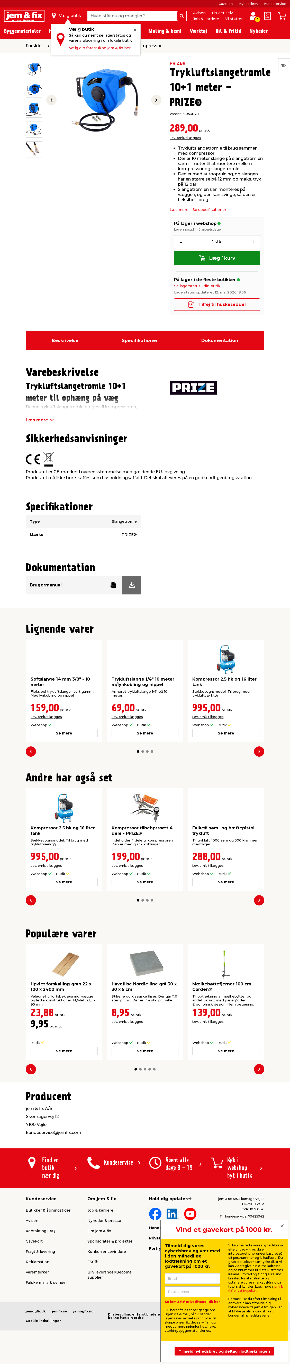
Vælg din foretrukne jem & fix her (100, 48)
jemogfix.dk (36, 1311)
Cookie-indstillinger (43, 1320)
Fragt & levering (40, 1251)
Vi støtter (234, 19)
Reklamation (37, 1262)
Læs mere (179, 209)
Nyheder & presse (104, 1220)
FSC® (92, 1262)
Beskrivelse (65, 340)
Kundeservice (275, 3)
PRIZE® (178, 63)
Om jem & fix (99, 1231)
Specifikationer (140, 340)
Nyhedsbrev (248, 3)
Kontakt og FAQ (40, 1231)
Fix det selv (222, 13)
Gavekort (226, 3)
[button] (138, 751)
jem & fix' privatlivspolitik (255, 1289)
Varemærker (37, 1272)
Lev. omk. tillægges (185, 138)
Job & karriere (206, 19)
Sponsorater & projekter (109, 1241)
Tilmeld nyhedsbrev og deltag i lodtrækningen (224, 1351)
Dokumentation (219, 340)
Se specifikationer (209, 209)
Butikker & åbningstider (48, 1210)
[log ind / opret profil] (253, 16)
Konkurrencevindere (106, 1251)
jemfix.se (59, 1311)
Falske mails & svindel (46, 1282)
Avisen (199, 13)
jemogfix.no (83, 1311)
